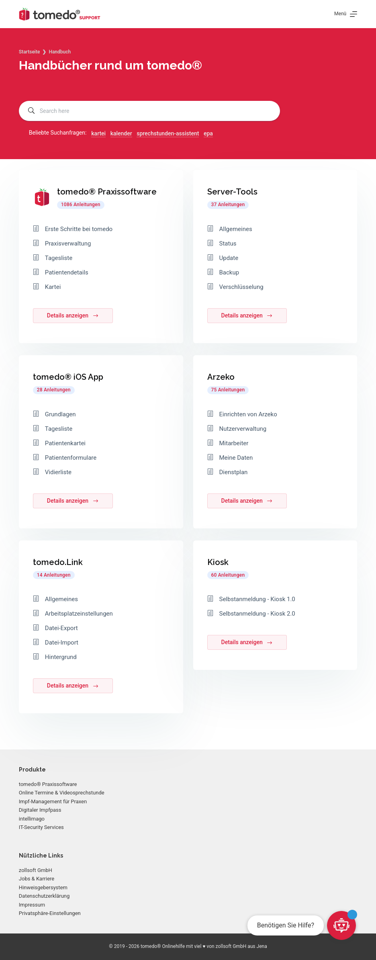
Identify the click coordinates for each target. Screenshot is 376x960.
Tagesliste (58, 258)
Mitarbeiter (234, 443)
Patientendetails (66, 272)
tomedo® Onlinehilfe (163, 946)
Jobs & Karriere (36, 879)
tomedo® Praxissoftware (48, 784)
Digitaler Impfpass (40, 810)
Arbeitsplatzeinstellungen (79, 613)
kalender (121, 133)
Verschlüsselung (241, 287)
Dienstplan (233, 472)
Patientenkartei (65, 443)
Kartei (53, 287)
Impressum (32, 905)
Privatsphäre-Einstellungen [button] (50, 913)
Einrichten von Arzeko (248, 414)
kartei (98, 133)
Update (229, 258)
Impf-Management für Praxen (53, 801)
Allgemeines (61, 599)
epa (208, 133)
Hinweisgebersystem (43, 887)
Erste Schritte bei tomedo (78, 229)
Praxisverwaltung (68, 243)
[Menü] (345, 14)
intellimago (32, 819)
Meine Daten (236, 457)
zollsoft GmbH (35, 870)
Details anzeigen (73, 315)
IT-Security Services (41, 827)
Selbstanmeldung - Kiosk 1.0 (257, 599)
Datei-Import (61, 642)
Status (228, 243)
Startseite (29, 52)
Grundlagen (60, 414)
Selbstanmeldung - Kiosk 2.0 (257, 613)
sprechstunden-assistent (168, 133)
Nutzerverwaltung (243, 428)
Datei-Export (61, 628)
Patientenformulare (70, 457)
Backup (229, 272)
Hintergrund (61, 657)
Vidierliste (58, 472)
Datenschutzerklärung (44, 896)
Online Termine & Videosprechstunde (61, 793)
